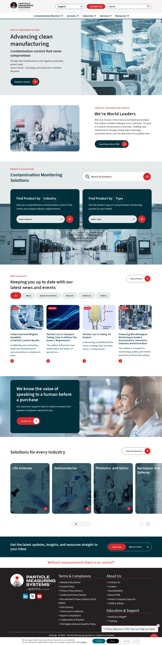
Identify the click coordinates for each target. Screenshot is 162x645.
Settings (127, 641)
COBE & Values (116, 603)
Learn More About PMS (109, 144)
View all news (136, 278)
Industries (88, 15)
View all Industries (134, 451)
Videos (103, 295)
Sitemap (53, 635)
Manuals (70, 295)
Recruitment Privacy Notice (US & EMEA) (77, 600)
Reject (112, 641)
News (28, 295)
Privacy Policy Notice (71, 590)
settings (83, 642)
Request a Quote (22, 81)
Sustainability (115, 590)
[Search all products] (113, 176)
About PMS (114, 594)
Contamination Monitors (47, 15)
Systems (71, 15)
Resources (120, 15)
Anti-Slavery (66, 607)
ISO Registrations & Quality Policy (78, 623)
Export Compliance (70, 615)
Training (112, 620)
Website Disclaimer (70, 582)
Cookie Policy (67, 586)
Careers (112, 586)
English (62, 6)
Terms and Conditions (71, 611)
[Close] (158, 625)
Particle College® (117, 616)
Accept (99, 641)
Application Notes (48, 295)
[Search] (148, 6)
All (16, 295)
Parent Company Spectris (121, 599)
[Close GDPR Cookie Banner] (137, 641)
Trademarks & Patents (72, 619)
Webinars (87, 295)
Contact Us (96, 6)
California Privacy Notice (73, 594)
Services (104, 15)
